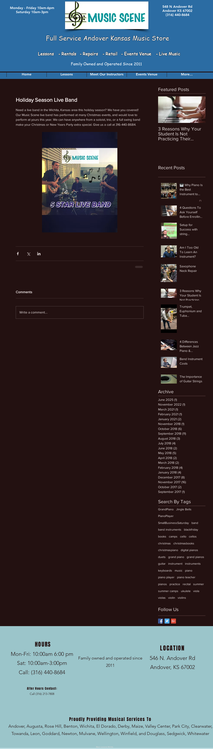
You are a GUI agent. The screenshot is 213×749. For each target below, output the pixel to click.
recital (187, 584)
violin (171, 597)
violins (182, 597)
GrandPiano (166, 509)
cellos (193, 536)
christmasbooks (183, 543)
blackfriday (191, 529)
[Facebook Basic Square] (160, 621)
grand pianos (195, 557)
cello (183, 536)
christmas (164, 543)
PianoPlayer (166, 516)
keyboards (165, 570)
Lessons (46, 54)
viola (196, 591)
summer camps (168, 591)
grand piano (176, 557)
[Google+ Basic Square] (173, 621)
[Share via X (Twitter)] (28, 254)
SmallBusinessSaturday (173, 523)
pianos (162, 584)
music (178, 570)
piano (188, 570)
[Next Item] (199, 109)
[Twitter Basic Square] (167, 621)
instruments (193, 563)
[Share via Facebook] (18, 254)
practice (174, 584)
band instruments (169, 529)
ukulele (186, 591)
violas (162, 597)
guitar (162, 563)
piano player (166, 577)
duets (162, 557)
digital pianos (189, 550)
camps (173, 536)
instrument (175, 563)
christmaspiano (168, 550)
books (162, 536)
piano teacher (186, 577)
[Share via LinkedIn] (39, 254)
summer (198, 584)
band (194, 523)
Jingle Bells (183, 509)
